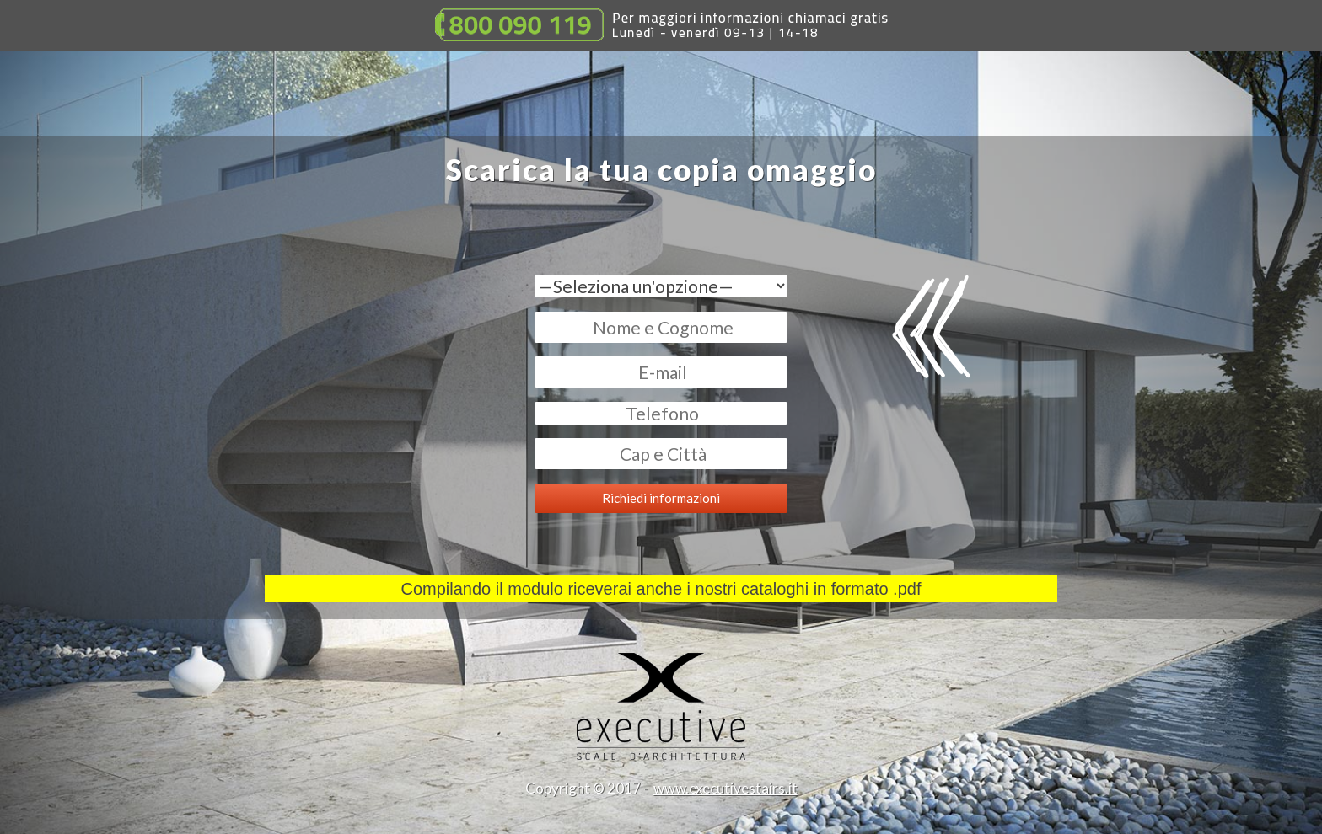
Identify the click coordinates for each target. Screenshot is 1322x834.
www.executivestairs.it (725, 788)
